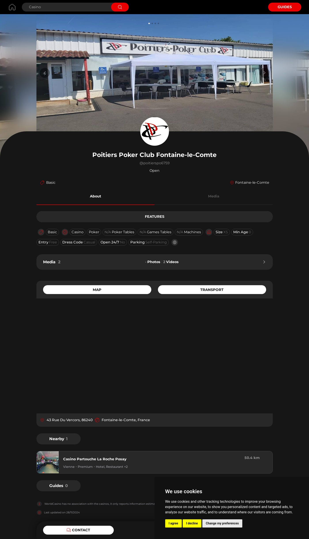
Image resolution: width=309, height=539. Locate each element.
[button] (95, 197)
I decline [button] (192, 523)
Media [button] (213, 196)
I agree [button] (173, 523)
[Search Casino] (66, 7)
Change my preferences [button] (222, 523)
